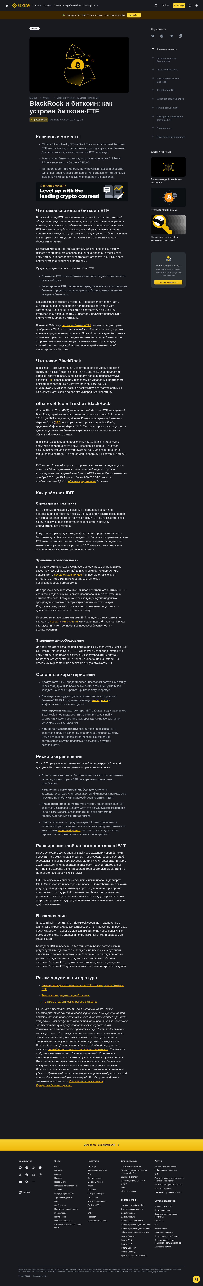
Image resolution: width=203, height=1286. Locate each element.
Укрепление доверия (63, 1197)
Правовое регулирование (65, 1186)
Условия (58, 1190)
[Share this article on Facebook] (162, 36)
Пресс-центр (60, 1182)
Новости (58, 1178)
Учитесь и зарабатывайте (132, 1205)
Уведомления (60, 1213)
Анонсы (57, 1174)
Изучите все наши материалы (101, 1145)
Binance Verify (160, 1228)
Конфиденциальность (64, 1193)
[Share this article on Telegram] (171, 36)
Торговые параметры (163, 1232)
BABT (90, 1213)
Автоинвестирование (97, 1201)
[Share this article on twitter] (152, 36)
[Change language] (190, 5)
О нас (57, 1166)
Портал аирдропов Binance (166, 1236)
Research (92, 1217)
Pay (89, 1174)
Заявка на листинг (129, 1177)
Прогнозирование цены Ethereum (136, 1228)
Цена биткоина (128, 1213)
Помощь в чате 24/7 (163, 1206)
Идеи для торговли (162, 1188)
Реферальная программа (165, 1170)
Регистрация (179, 5)
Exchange (92, 1166)
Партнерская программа (165, 1166)
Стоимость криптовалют (132, 1209)
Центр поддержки (162, 1210)
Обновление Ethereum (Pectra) (135, 1232)
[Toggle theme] (197, 5)
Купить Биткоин (128, 1236)
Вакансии (58, 1170)
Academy (92, 1190)
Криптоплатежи (95, 1178)
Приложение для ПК (63, 1221)
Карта (90, 1186)
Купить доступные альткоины (134, 1256)
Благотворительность (97, 1221)
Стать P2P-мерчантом (131, 1166)
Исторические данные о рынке (168, 1185)
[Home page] (21, 5)
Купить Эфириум (128, 1252)
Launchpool (93, 1197)
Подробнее (134, 15)
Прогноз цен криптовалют (132, 1221)
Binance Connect (128, 1191)
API (156, 1224)
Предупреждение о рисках (66, 1209)
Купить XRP (126, 1244)
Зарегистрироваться (168, 282)
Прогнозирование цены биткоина (136, 1224)
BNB (156, 1174)
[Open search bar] (155, 5)
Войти (165, 5)
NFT (89, 1209)
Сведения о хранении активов (168, 1192)
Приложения (60, 1217)
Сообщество (60, 1205)
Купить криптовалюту (97, 1170)
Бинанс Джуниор (95, 1182)
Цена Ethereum (128, 1217)
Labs (123, 1187)
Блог (56, 1201)
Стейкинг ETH (94, 1205)
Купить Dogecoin (128, 1248)
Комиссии (158, 1221)
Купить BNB (126, 1240)
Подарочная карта (96, 1193)
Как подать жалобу (162, 1247)
